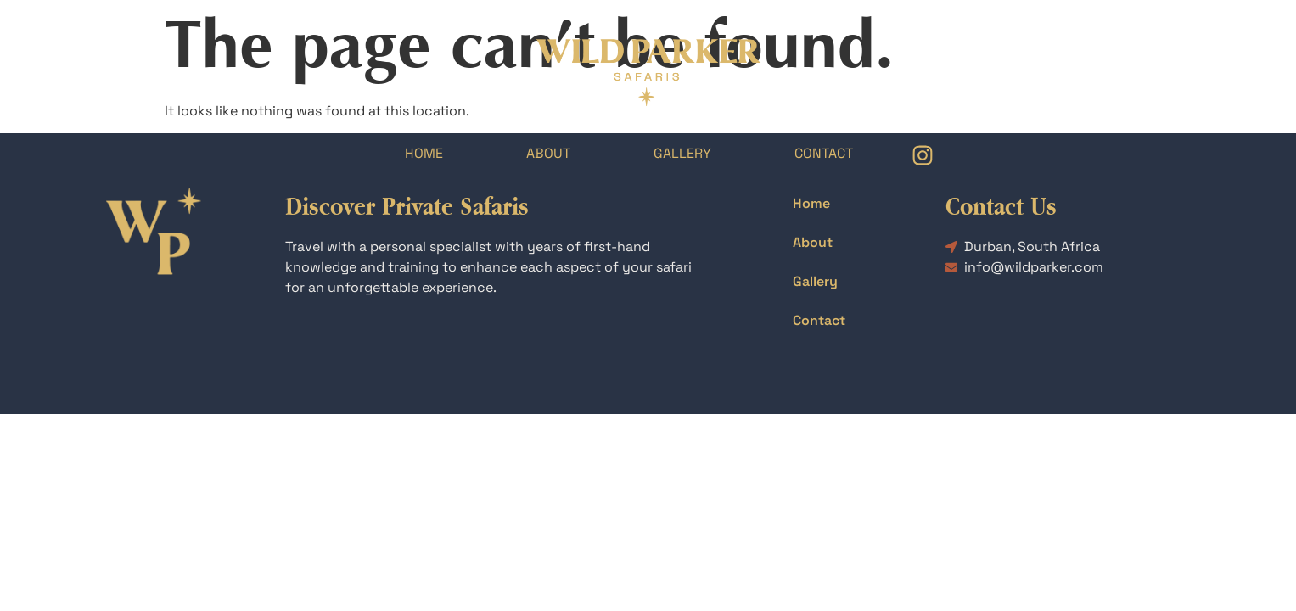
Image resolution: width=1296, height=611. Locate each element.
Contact (823, 153)
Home (424, 153)
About (548, 153)
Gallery (682, 153)
